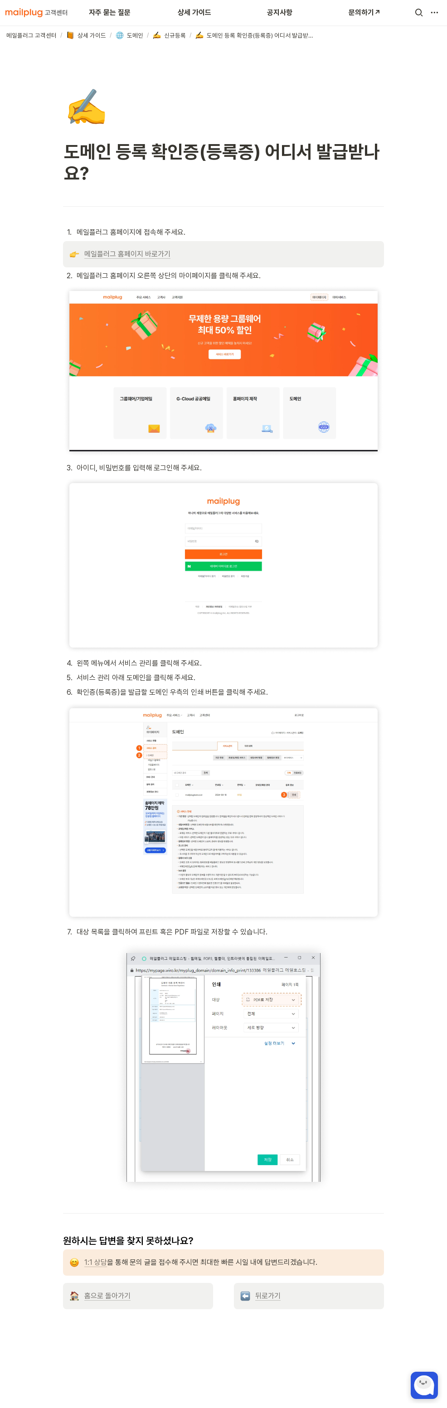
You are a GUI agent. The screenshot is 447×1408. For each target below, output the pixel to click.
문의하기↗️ (365, 12)
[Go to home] (36, 12)
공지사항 (279, 12)
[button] (419, 12)
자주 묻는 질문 (110, 12)
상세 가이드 (194, 12)
